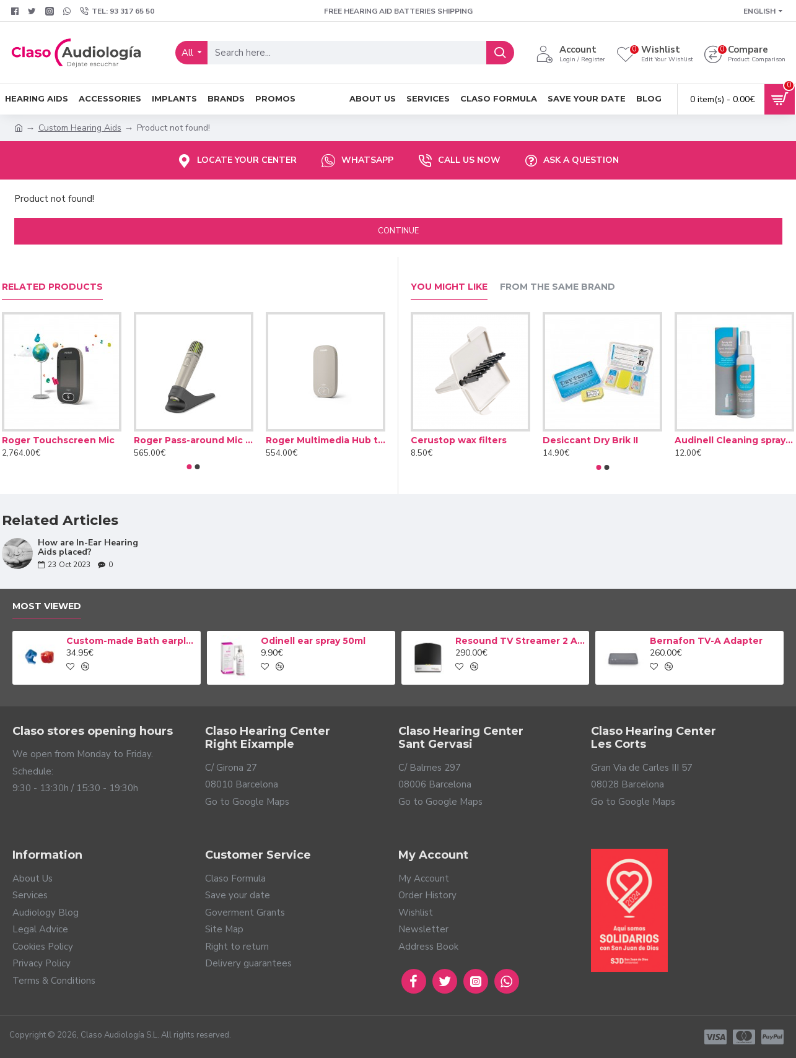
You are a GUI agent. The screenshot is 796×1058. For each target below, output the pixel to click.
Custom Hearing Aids (79, 128)
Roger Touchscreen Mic (58, 440)
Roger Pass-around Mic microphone (193, 440)
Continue (398, 230)
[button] (189, 466)
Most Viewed (46, 606)
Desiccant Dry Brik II (590, 440)
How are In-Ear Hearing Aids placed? (88, 547)
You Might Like (449, 287)
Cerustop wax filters (459, 440)
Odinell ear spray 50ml (313, 640)
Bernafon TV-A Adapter (706, 640)
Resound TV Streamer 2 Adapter (520, 640)
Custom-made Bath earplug (131, 640)
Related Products (52, 287)
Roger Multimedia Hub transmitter (325, 440)
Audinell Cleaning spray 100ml (734, 440)
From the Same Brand (557, 287)
